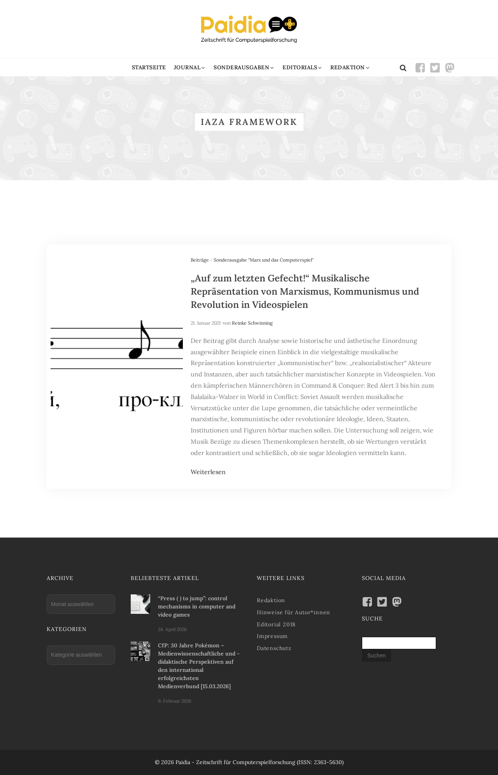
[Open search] (403, 68)
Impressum (272, 636)
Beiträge (200, 260)
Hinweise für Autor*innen (293, 612)
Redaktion (271, 600)
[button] (190, 67)
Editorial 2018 (276, 624)
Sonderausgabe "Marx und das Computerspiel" (264, 260)
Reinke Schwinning (252, 323)
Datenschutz (274, 648)
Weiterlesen (208, 472)
